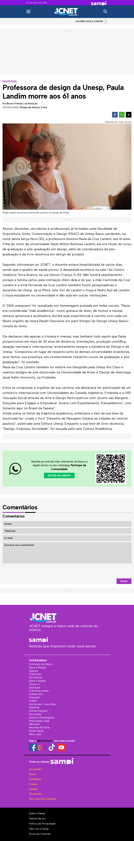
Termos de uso (37, 818)
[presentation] (107, 571)
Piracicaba (35, 793)
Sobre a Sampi (37, 813)
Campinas (35, 779)
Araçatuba (35, 769)
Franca (33, 784)
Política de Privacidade (42, 823)
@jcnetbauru (45, 740)
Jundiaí (33, 789)
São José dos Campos (42, 798)
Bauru (32, 774)
